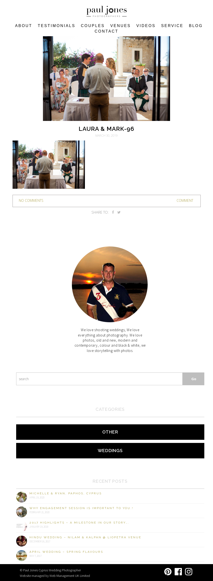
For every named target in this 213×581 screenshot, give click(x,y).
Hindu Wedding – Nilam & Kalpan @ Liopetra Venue (85, 537)
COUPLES (93, 26)
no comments (31, 200)
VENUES (120, 26)
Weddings (110, 450)
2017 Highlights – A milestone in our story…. (79, 522)
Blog (196, 26)
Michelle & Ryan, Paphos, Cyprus (65, 493)
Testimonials (57, 26)
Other (110, 431)
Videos (146, 26)
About (23, 26)
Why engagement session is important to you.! (81, 508)
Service (172, 26)
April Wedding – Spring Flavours (66, 551)
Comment (185, 200)
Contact (106, 31)
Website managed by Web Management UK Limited (55, 576)
